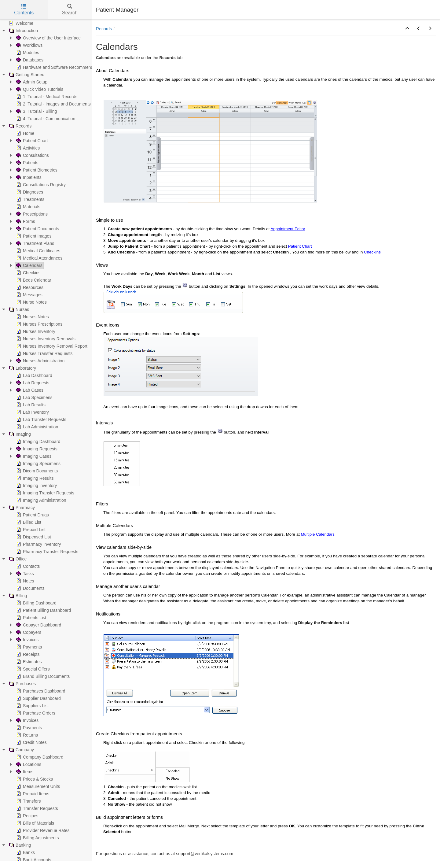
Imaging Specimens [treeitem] (38, 463)
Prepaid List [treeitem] (30, 529)
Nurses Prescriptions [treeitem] (38, 324)
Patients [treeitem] (26, 162)
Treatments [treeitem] (29, 199)
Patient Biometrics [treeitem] (36, 170)
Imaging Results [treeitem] (34, 478)
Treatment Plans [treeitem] (34, 243)
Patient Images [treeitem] (33, 236)
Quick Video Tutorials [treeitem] (39, 89)
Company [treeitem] (21, 749)
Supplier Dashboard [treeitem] (38, 698)
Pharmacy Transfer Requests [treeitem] (46, 551)
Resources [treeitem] (29, 287)
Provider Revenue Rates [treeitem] (42, 830)
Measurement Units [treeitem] (37, 786)
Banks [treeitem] (25, 852)
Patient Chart (300, 246)
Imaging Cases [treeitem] (33, 456)
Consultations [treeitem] (32, 155)
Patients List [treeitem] (30, 617)
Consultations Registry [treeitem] (40, 184)
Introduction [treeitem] (23, 30)
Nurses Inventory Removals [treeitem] (45, 338)
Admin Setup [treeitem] (31, 82)
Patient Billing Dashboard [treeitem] (43, 610)
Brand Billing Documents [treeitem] (42, 676)
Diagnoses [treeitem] (29, 192)
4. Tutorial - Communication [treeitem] (45, 118)
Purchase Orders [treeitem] (35, 713)
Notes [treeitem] (24, 581)
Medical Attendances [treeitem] (38, 258)
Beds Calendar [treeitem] (33, 280)
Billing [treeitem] (17, 595)
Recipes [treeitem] (26, 815)
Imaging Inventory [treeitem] (36, 485)
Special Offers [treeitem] (32, 669)
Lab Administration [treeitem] (36, 426)
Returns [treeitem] (26, 735)
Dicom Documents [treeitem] (36, 471)
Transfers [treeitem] (28, 801)
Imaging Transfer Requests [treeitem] (44, 493)
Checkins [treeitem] (28, 272)
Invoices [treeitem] (26, 639)
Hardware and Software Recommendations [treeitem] (60, 67)
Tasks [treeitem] (24, 573)
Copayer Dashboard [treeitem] (38, 625)
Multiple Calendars (318, 534)
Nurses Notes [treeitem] (32, 316)
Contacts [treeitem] (27, 566)
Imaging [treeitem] (19, 434)
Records (104, 28)
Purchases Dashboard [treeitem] (40, 691)
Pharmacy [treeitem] (21, 507)
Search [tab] (70, 9)
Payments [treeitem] (28, 647)
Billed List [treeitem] (28, 522)
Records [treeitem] (19, 126)
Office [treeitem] (17, 559)
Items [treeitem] (24, 771)
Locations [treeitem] (28, 764)
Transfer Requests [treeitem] (36, 808)
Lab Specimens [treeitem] (34, 397)
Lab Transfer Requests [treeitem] (40, 419)
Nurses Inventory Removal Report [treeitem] (51, 346)
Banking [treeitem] (19, 845)
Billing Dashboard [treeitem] (36, 603)
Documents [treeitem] (30, 588)
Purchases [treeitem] (22, 683)
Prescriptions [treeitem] (31, 214)
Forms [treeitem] (25, 221)
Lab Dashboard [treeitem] (33, 375)
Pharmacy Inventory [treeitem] (38, 544)
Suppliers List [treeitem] (32, 705)
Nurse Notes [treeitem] (31, 302)
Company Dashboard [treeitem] (39, 757)
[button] (407, 29)
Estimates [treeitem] (28, 661)
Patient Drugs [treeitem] (32, 515)
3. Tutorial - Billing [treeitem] (36, 111)
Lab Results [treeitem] (30, 404)
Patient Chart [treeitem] (31, 140)
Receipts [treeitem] (27, 654)
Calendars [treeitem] (28, 265)
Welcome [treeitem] (20, 23)
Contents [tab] (24, 9)
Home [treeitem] (24, 133)
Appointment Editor (287, 229)
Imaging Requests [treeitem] (36, 449)
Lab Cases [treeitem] (29, 390)
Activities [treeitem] (27, 148)
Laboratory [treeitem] (22, 368)
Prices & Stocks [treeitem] (34, 779)
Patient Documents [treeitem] (37, 228)
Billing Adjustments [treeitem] (37, 837)
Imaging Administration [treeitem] (40, 500)
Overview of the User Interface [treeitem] (48, 38)
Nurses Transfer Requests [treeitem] (44, 353)
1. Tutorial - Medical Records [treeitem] (46, 96)
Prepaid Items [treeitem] (32, 793)
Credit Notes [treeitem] (31, 742)
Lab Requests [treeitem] (32, 382)
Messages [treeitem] (28, 294)
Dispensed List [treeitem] (33, 537)
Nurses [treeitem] (18, 309)
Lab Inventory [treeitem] (32, 412)
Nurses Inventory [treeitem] (35, 331)
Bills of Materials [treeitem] (34, 823)
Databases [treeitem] (29, 60)
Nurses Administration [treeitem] (39, 360)
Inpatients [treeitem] (28, 177)
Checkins (372, 252)
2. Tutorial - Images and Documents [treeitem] (53, 104)
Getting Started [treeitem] (26, 74)
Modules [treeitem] (27, 52)
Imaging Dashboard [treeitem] (37, 441)
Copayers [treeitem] (28, 632)
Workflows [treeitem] (28, 45)
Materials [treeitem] (27, 206)
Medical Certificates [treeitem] (37, 250)
